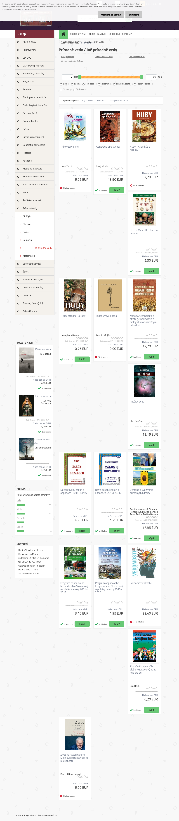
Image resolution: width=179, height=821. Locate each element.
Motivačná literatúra (33, 176)
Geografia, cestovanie (34, 145)
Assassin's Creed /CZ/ (41, 441)
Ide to (19, 509)
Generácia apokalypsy (108, 146)
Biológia (27, 216)
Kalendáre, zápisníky (33, 73)
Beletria (27, 89)
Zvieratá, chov (30, 311)
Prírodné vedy (30, 208)
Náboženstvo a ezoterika (36, 184)
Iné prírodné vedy (43, 248)
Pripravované (30, 50)
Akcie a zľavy (29, 42)
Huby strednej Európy (74, 315)
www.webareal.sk (47, 815)
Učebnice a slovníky (33, 287)
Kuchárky (27, 160)
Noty (25, 192)
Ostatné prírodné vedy (104, 56)
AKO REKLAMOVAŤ (97, 34)
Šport (25, 271)
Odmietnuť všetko (109, 14)
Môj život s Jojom (43, 348)
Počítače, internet (32, 200)
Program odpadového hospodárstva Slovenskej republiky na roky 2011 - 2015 (74, 587)
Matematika (29, 256)
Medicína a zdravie (32, 168)
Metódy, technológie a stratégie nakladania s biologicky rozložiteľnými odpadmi (143, 320)
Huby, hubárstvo (67, 56)
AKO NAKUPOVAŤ (78, 34)
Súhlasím (133, 14)
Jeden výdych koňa (106, 315)
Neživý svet (137, 401)
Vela (19, 500)
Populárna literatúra (137, 56)
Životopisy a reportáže (34, 97)
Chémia (27, 224)
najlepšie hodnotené (119, 100)
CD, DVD (27, 57)
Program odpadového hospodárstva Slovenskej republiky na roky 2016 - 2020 (109, 587)
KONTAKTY (99, 41)
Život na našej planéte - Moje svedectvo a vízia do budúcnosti (74, 757)
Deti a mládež (30, 113)
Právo (26, 129)
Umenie (27, 295)
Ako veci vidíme (70, 146)
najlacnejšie (87, 100)
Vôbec (20, 527)
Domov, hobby (30, 121)
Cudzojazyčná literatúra (35, 105)
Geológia (27, 240)
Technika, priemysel (33, 279)
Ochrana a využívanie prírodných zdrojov (141, 491)
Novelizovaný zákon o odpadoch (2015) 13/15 (73, 491)
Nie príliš (21, 518)
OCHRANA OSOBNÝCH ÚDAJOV (77, 41)
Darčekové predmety (33, 65)
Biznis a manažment (33, 137)
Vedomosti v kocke (141, 583)
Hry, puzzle (28, 81)
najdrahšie (101, 100)
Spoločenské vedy (32, 263)
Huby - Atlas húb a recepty (140, 148)
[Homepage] (64, 34)
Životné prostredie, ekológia (72, 60)
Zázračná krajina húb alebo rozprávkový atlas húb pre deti (143, 669)
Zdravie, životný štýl (33, 303)
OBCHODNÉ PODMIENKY (120, 34)
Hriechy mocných (43, 396)
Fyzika (26, 232)
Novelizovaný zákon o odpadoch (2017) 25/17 (108, 491)
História (27, 153)
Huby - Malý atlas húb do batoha (144, 232)
